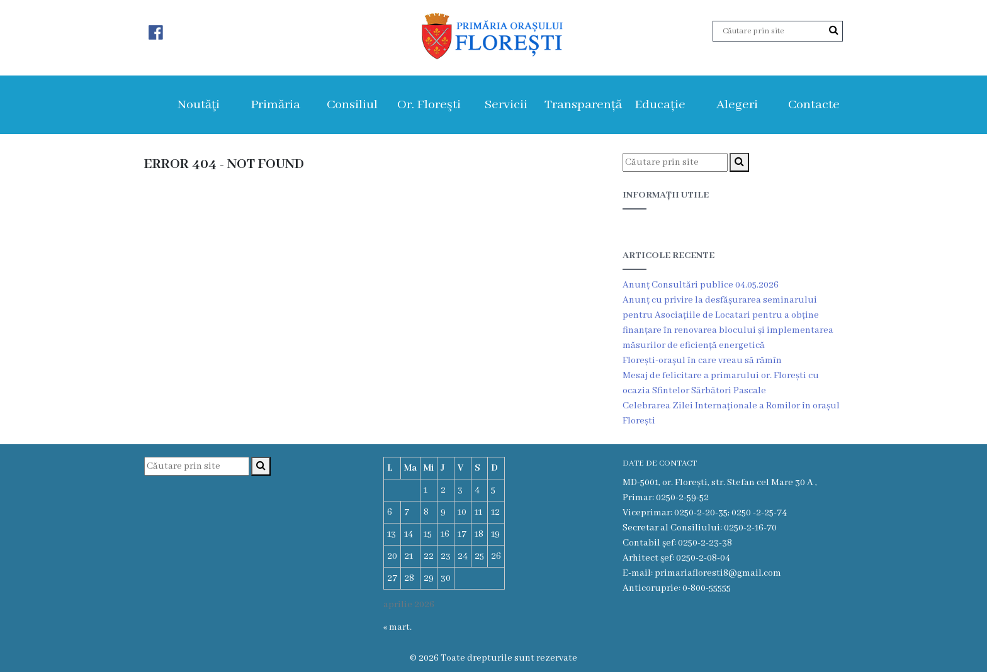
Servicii (506, 105)
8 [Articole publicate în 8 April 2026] (426, 512)
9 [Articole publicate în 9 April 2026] (443, 512)
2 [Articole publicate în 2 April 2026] (443, 490)
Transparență (583, 105)
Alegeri (737, 105)
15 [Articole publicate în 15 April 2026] (428, 534)
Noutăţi (199, 105)
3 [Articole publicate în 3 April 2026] (460, 490)
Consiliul (352, 105)
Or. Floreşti (429, 105)
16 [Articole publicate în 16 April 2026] (445, 534)
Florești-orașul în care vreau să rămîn (702, 360)
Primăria (275, 105)
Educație (659, 105)
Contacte (814, 105)
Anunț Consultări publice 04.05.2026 (701, 285)
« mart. (397, 627)
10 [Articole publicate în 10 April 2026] (462, 512)
